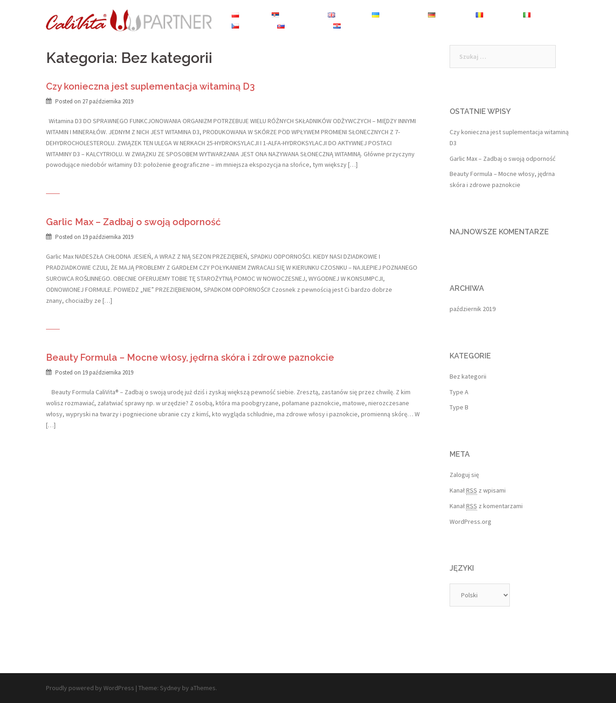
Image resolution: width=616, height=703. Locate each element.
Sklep (389, 25)
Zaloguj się (464, 475)
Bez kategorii (468, 376)
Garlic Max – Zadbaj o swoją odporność (133, 221)
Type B (459, 407)
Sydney (170, 688)
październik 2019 (473, 309)
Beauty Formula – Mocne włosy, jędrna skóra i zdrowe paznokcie (190, 357)
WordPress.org (470, 521)
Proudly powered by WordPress (90, 688)
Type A (459, 392)
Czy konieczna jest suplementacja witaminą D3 (150, 86)
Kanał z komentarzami (486, 506)
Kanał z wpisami (478, 490)
